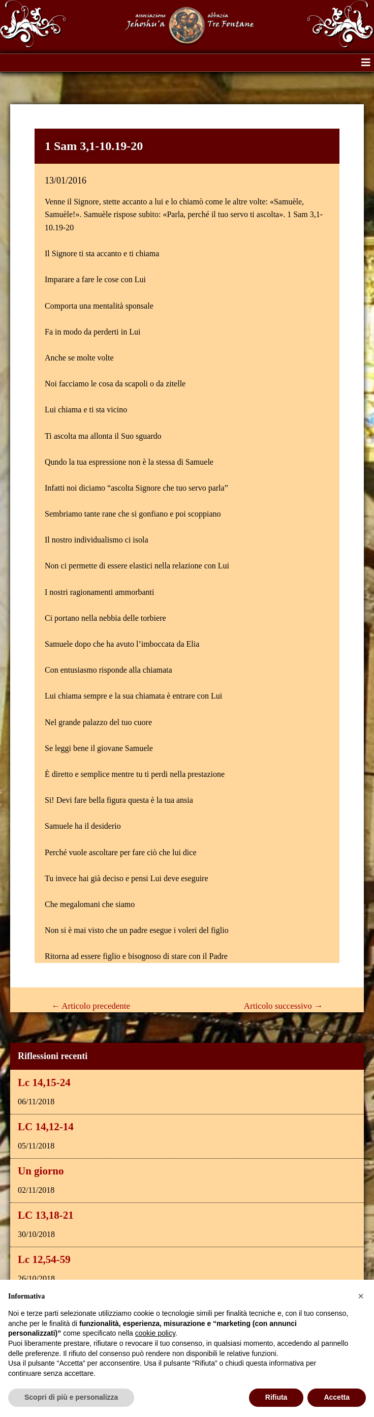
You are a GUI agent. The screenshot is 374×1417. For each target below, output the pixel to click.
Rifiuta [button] (276, 1397)
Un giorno (41, 1171)
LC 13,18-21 (46, 1215)
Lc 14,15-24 (44, 1082)
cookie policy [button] (155, 1333)
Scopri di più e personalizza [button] (71, 1397)
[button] (366, 62)
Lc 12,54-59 (44, 1259)
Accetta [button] (337, 1397)
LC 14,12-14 (46, 1127)
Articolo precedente (90, 1006)
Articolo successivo (283, 1006)
